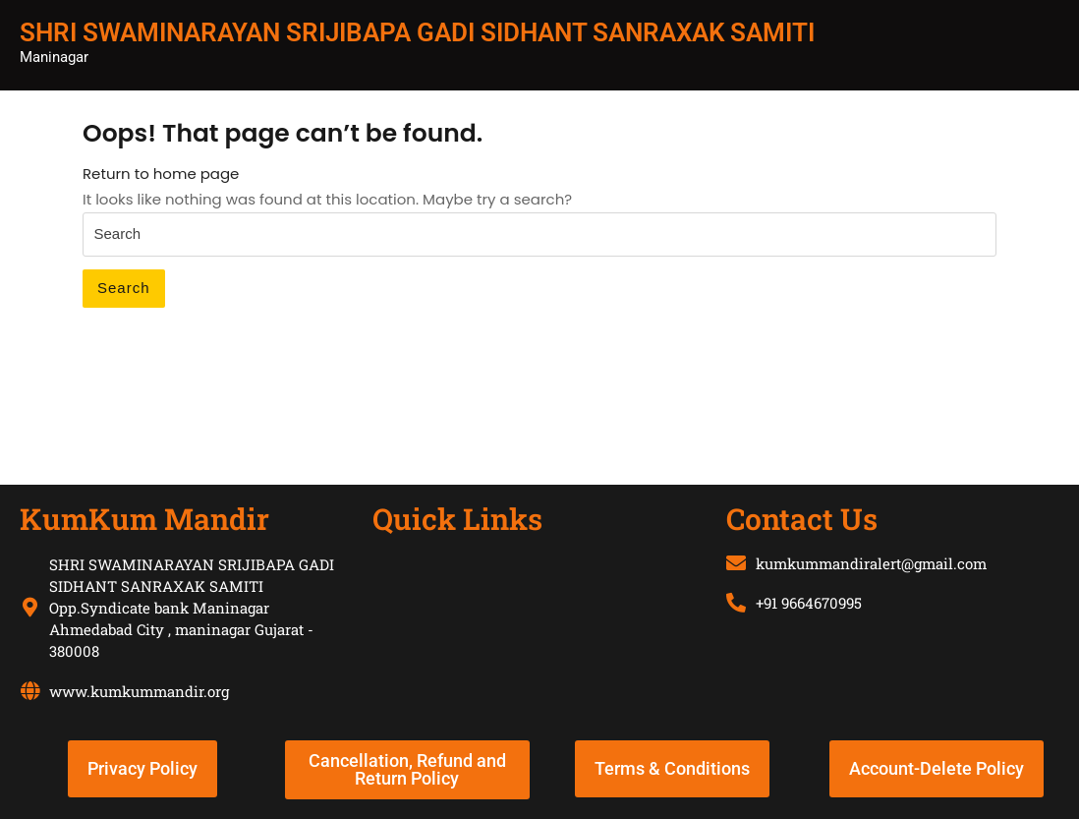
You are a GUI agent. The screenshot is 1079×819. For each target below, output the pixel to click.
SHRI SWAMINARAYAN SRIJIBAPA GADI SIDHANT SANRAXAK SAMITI (417, 32)
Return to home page (161, 173)
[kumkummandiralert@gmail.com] (736, 563)
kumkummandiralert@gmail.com (871, 563)
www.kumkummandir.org (139, 691)
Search (123, 287)
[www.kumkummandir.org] (29, 691)
